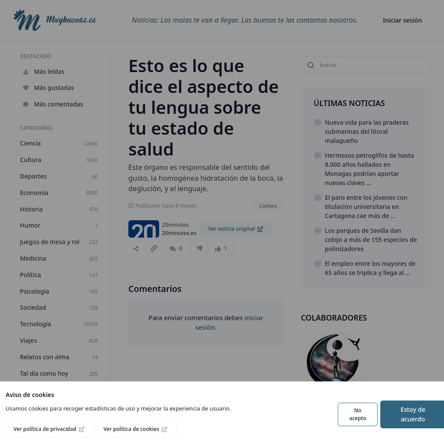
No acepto (357, 414)
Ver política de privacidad (45, 429)
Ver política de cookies (132, 429)
